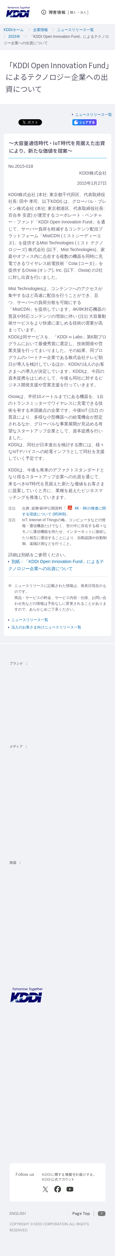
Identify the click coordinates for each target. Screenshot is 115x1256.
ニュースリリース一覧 (75, 30)
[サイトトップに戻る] (18, 12)
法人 (83, 12)
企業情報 (40, 30)
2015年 (14, 36)
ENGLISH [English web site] (18, 1213)
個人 (73, 12)
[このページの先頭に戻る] (88, 1213)
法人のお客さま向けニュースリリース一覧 (46, 627)
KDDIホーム (14, 30)
